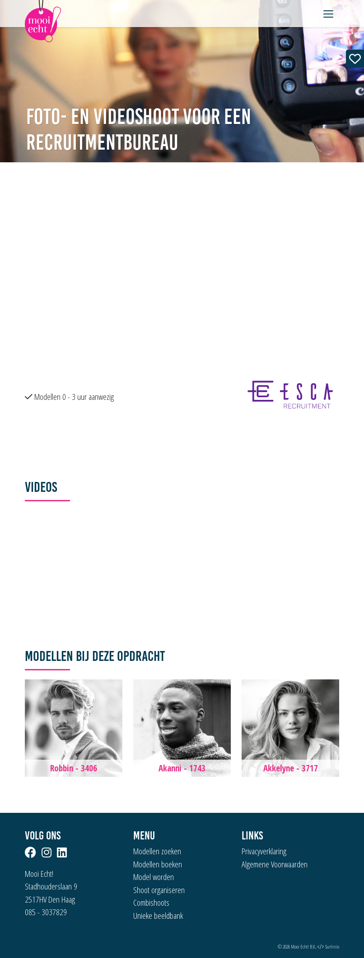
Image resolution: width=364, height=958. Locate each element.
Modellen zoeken (157, 851)
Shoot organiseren (159, 890)
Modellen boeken (157, 864)
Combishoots (151, 902)
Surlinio (332, 946)
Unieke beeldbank (158, 915)
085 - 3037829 (46, 912)
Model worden (153, 877)
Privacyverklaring (264, 851)
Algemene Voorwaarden (275, 864)
